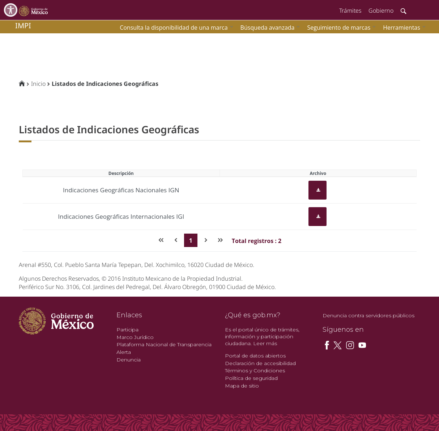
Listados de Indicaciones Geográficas (105, 84)
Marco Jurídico (135, 337)
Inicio (38, 84)
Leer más (265, 343)
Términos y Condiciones (255, 370)
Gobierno (380, 10)
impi (23, 25)
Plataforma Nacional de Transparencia (164, 344)
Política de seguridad (251, 378)
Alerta (123, 352)
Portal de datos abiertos (255, 355)
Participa (127, 329)
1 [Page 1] (190, 240)
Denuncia (128, 359)
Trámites (350, 10)
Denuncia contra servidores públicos (368, 315)
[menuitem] (402, 27)
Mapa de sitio (242, 385)
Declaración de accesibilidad (260, 363)
